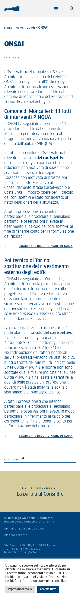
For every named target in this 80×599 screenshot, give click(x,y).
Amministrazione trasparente (24, 528)
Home (8, 27)
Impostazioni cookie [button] (20, 589)
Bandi (31, 27)
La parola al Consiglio (40, 494)
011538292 (33, 548)
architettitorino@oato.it (23, 552)
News (20, 27)
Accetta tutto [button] (48, 589)
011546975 (14, 548)
